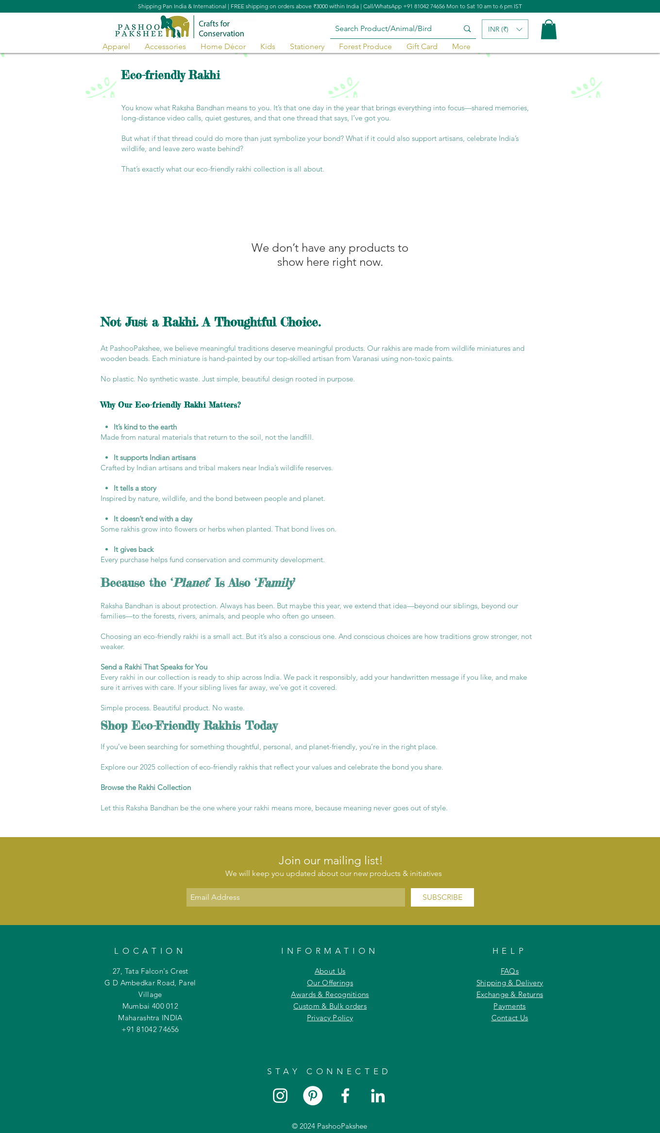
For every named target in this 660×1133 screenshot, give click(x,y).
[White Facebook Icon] (345, 1095)
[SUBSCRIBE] (442, 897)
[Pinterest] (312, 1095)
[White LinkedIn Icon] (378, 1095)
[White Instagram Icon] (280, 1095)
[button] (549, 29)
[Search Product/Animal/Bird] (387, 28)
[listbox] (505, 29)
